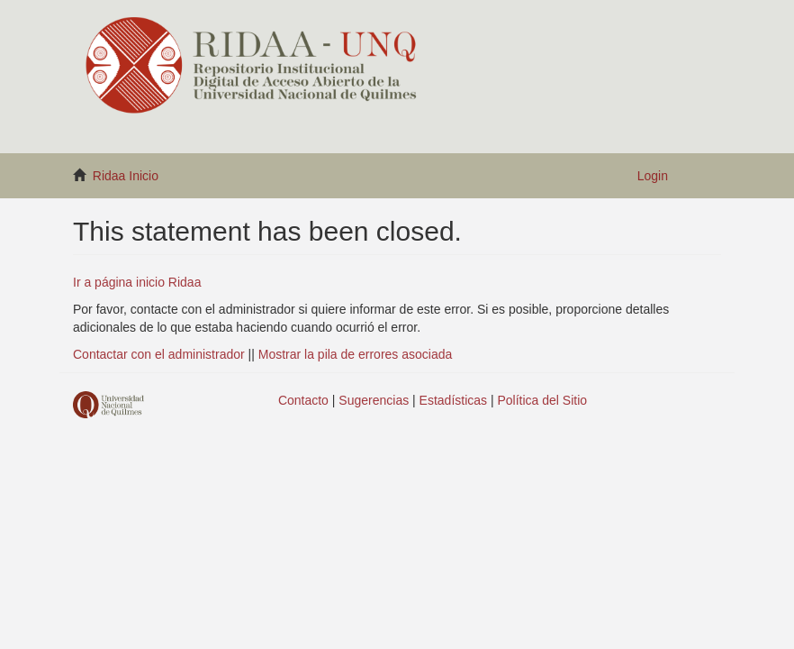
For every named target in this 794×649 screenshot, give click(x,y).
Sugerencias (373, 400)
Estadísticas (453, 400)
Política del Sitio (543, 400)
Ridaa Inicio (125, 176)
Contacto (303, 400)
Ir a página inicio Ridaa (137, 282)
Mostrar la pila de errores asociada (355, 354)
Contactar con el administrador (159, 354)
